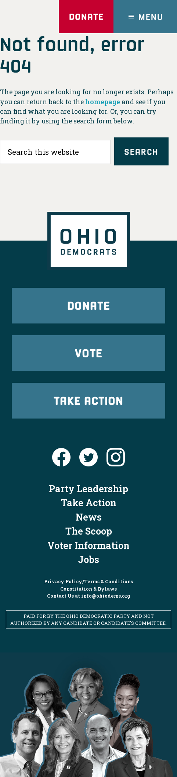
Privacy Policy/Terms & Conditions (88, 581)
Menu (150, 16)
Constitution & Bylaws (88, 589)
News (89, 517)
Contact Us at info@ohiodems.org (88, 596)
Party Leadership (88, 488)
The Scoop (88, 531)
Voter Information (88, 545)
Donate (86, 16)
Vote (88, 353)
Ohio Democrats (29, 16)
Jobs (88, 559)
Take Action (88, 400)
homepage (102, 102)
